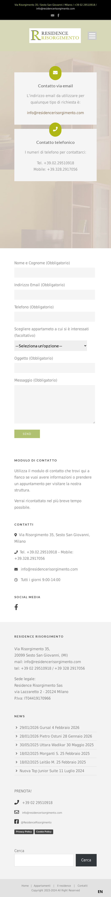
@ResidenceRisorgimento (32, 822)
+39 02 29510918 (36, 668)
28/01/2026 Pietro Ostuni (41, 736)
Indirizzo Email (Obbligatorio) (55, 291)
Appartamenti (42, 885)
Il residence (64, 885)
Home (25, 885)
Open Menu (92, 36)
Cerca (19, 850)
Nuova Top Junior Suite (39, 771)
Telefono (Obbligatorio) (55, 313)
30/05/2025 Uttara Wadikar (42, 745)
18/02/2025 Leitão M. (37, 762)
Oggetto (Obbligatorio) (55, 364)
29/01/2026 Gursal (35, 727)
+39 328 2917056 (69, 668)
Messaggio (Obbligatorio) (55, 401)
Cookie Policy (43, 831)
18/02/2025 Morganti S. (39, 753)
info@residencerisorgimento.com (55, 8)
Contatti (83, 885)
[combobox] (100, 891)
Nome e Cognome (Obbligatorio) (55, 269)
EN (100, 891)
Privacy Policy (24, 831)
